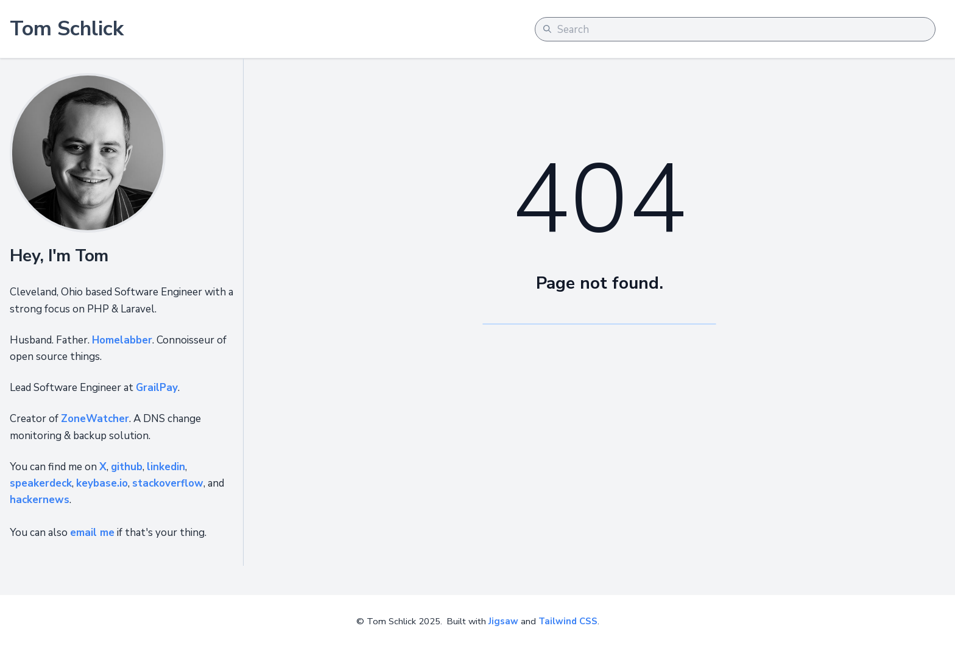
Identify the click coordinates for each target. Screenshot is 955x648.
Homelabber (122, 340)
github (127, 467)
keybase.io (102, 483)
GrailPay (157, 388)
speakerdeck (41, 483)
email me (92, 533)
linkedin (166, 467)
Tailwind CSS (567, 621)
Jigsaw (503, 621)
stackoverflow (167, 483)
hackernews (39, 500)
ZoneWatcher (95, 419)
